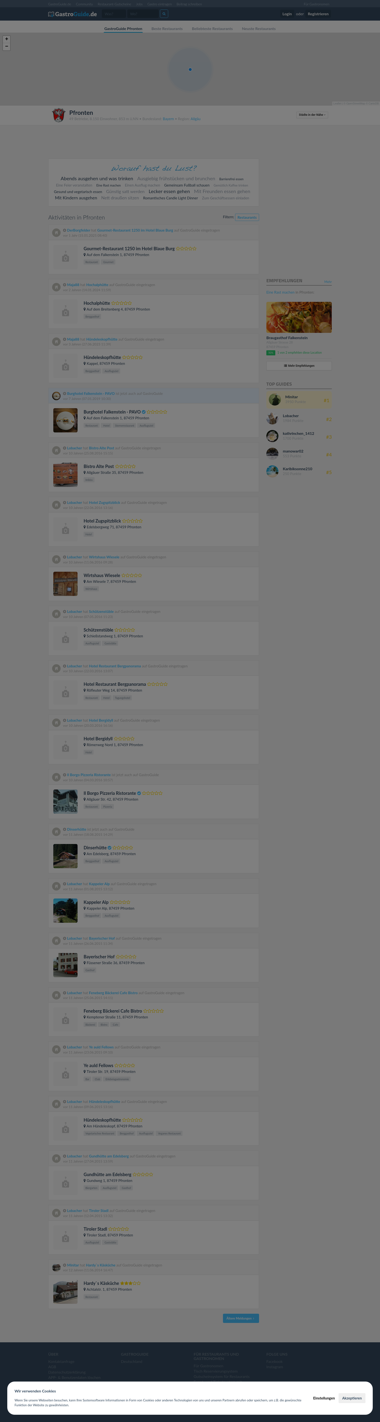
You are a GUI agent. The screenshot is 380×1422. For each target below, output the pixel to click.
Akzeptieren (352, 1398)
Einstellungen (324, 1398)
